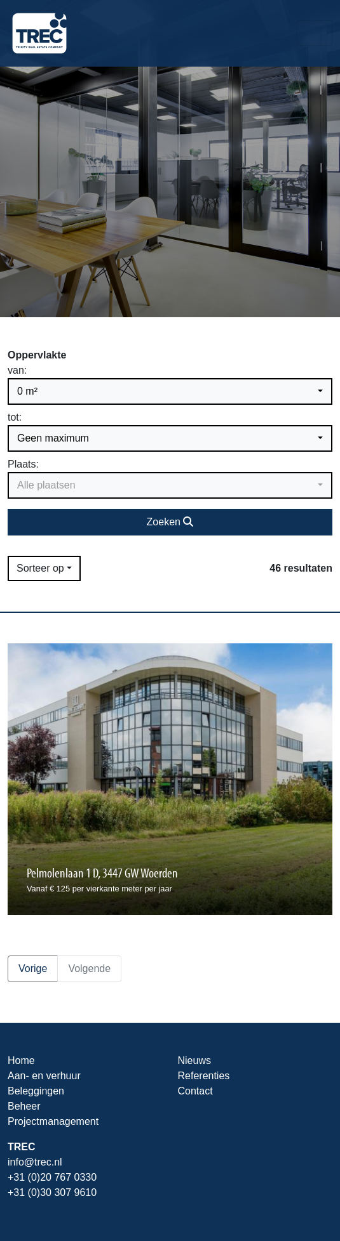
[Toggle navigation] (314, 33)
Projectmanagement (53, 1121)
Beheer (24, 1106)
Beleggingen (36, 1091)
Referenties (204, 1075)
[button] (170, 391)
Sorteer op (40, 568)
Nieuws (194, 1060)
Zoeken (170, 521)
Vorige (32, 968)
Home (21, 1060)
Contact (195, 1091)
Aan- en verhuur (44, 1075)
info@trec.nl (35, 1162)
